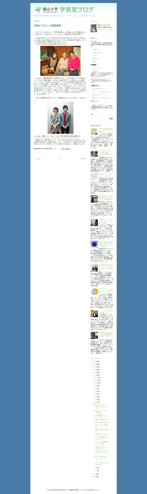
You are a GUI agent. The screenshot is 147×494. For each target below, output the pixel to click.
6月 (95, 394)
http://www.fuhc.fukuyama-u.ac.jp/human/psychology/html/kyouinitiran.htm (57, 138)
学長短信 (94, 71)
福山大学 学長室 (105, 25)
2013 (94, 375)
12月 (96, 377)
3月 (95, 402)
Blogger (97, 490)
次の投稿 (38, 158)
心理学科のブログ (97, 95)
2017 (94, 364)
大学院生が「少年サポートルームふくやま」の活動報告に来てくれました (101, 436)
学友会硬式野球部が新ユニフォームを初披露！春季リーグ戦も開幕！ (106, 267)
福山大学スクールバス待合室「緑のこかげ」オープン (101, 406)
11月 (96, 380)
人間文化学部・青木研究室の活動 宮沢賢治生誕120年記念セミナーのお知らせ (106, 244)
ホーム (60, 158)
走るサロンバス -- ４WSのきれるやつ (100, 447)
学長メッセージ (96, 68)
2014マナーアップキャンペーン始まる (105, 175)
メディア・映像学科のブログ (100, 92)
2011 (94, 477)
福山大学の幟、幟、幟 (101, 422)
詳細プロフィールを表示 (105, 30)
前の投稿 (83, 158)
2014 (94, 372)
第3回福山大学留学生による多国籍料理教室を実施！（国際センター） (106, 335)
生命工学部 (95, 59)
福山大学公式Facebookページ (100, 79)
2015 (94, 369)
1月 (95, 470)
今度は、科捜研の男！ (101, 419)
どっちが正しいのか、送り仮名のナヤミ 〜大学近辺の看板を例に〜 (106, 153)
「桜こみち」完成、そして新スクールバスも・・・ (101, 452)
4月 (95, 399)
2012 (94, 474)
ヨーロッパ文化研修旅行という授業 (101, 442)
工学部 (94, 55)
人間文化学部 (96, 52)
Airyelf (81, 490)
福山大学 (93, 41)
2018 (94, 361)
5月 (95, 397)
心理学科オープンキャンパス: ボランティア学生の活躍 (106, 221)
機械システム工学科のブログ (100, 98)
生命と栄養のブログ (98, 89)
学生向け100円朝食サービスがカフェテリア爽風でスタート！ (106, 130)
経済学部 (95, 49)
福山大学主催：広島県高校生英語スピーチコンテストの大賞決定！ (106, 197)
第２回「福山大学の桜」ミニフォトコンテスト (101, 458)
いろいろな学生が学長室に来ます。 (106, 311)
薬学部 (94, 62)
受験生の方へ (95, 101)
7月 (95, 391)
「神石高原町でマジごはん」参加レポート (101, 416)
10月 (96, 383)
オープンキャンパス (98, 104)
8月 (95, 388)
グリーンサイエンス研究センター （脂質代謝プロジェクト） (106, 290)
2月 (95, 468)
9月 (95, 386)
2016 (94, 367)
